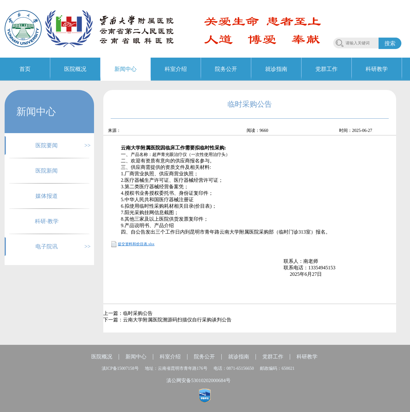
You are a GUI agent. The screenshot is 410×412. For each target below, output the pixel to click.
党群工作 (272, 357)
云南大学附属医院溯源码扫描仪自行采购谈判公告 (177, 319)
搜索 (390, 43)
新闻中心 (135, 357)
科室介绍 (170, 357)
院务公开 (204, 357)
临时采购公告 (138, 313)
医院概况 (101, 357)
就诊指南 (238, 357)
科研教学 (307, 357)
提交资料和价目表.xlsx (136, 244)
